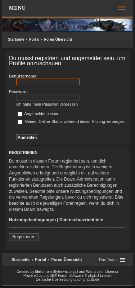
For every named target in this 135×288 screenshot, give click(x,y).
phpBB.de (91, 280)
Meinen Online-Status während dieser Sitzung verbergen (71, 121)
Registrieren (24, 236)
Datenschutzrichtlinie (81, 219)
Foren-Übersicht (58, 39)
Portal (34, 39)
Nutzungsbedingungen (32, 219)
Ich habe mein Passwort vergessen (47, 104)
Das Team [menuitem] (108, 259)
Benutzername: (23, 76)
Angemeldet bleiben (38, 113)
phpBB (49, 276)
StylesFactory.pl (65, 272)
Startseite (16, 39)
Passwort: (18, 91)
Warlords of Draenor (102, 272)
